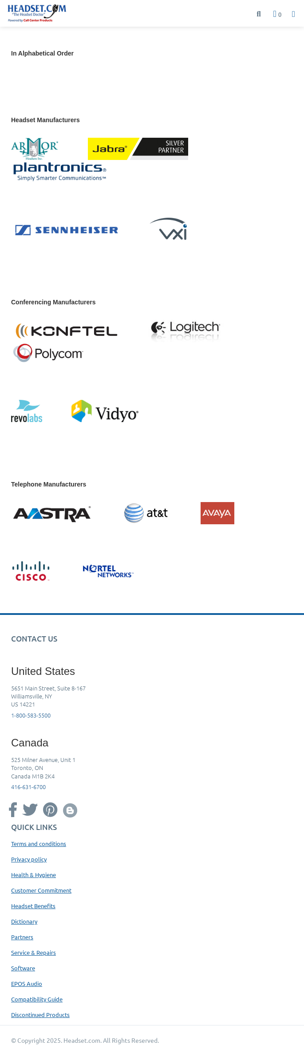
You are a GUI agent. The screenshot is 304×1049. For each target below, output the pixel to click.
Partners (22, 937)
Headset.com (81, 1040)
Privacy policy (29, 859)
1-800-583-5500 (31, 715)
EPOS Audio (26, 983)
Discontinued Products (40, 1014)
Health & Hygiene (33, 874)
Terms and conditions (38, 843)
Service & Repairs (33, 952)
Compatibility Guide (37, 999)
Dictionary (24, 921)
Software (23, 968)
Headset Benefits (33, 905)
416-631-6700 (28, 786)
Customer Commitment (41, 890)
